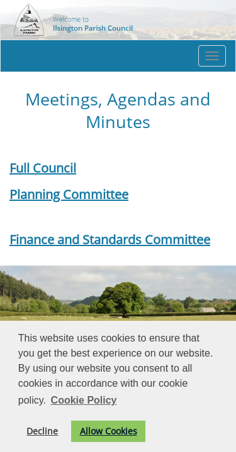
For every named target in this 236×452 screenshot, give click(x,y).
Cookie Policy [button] (84, 400)
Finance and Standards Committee (109, 239)
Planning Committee (68, 194)
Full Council (42, 167)
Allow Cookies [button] (108, 431)
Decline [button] (42, 431)
